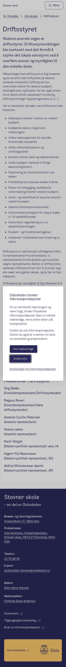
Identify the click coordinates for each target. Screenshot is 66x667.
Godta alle (20, 359)
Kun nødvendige (23, 349)
